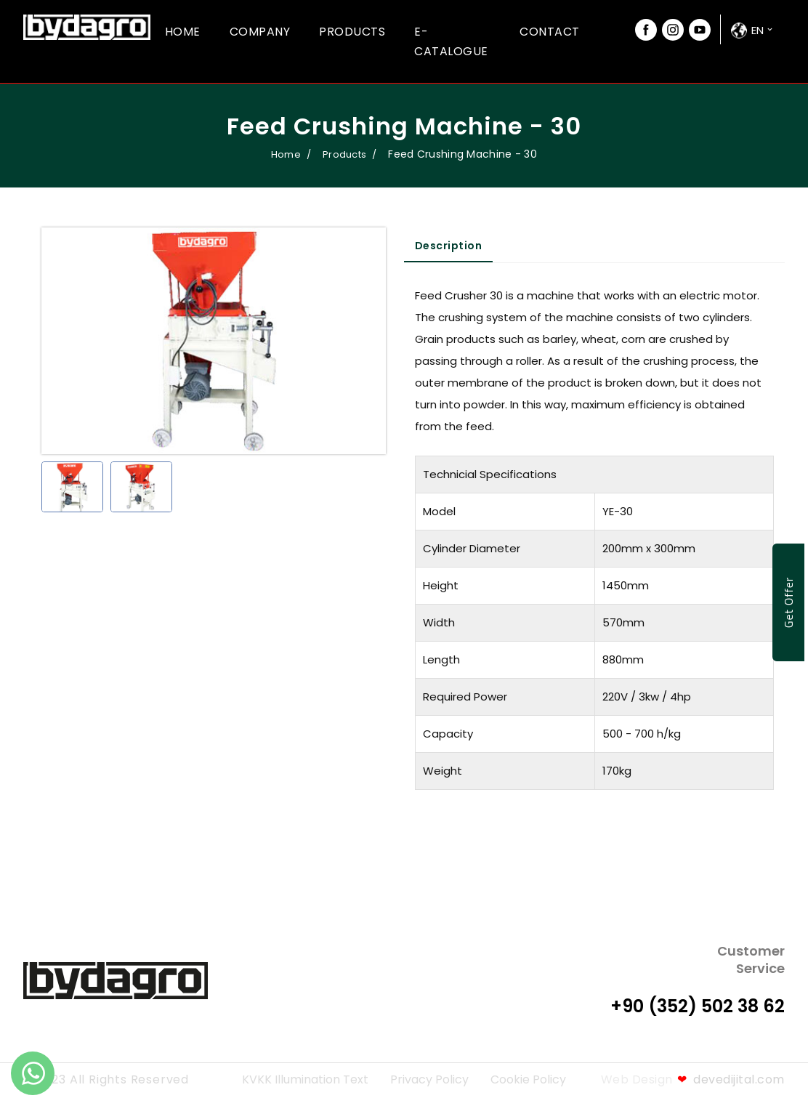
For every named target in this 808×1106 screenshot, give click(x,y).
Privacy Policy (429, 1079)
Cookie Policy (528, 1079)
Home (183, 31)
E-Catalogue (451, 41)
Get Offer (788, 602)
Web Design (637, 1079)
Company (260, 31)
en (757, 30)
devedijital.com (731, 1079)
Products (352, 31)
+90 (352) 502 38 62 (697, 1006)
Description (448, 245)
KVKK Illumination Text (305, 1079)
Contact (550, 31)
